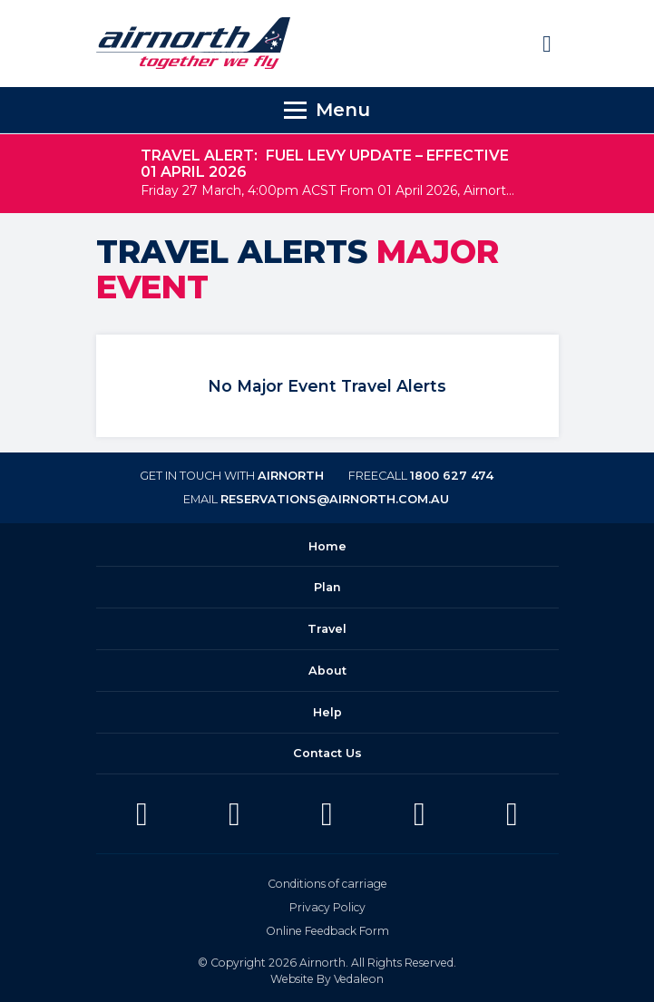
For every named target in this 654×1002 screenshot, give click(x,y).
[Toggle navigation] (327, 109)
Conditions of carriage (327, 883)
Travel (327, 629)
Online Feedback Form (327, 931)
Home (327, 546)
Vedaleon (359, 979)
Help (327, 712)
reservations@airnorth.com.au (334, 499)
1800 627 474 (451, 475)
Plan (327, 587)
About (327, 670)
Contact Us (327, 753)
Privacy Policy (327, 907)
